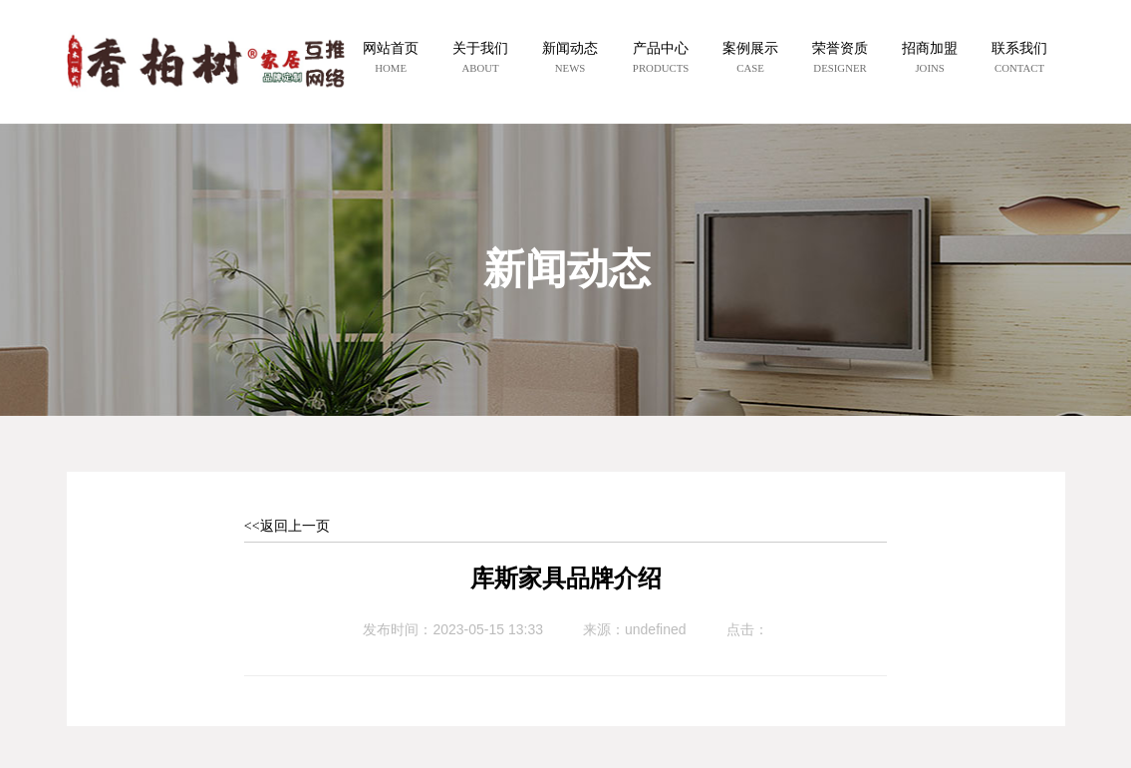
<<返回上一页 (287, 526)
